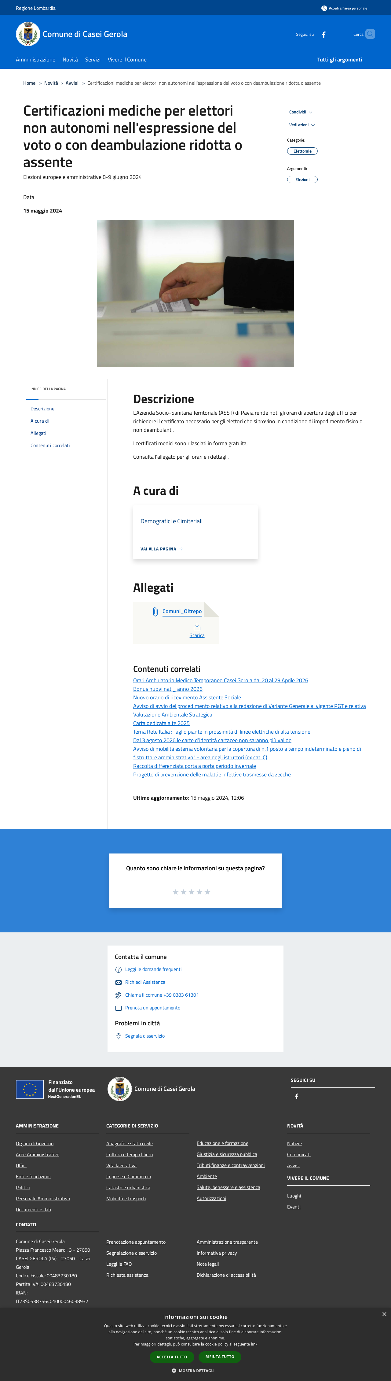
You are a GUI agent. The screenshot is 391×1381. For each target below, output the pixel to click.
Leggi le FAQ (119, 1264)
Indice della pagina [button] (48, 389)
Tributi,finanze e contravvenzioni (231, 1165)
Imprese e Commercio (128, 1176)
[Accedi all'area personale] (344, 8)
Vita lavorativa (121, 1165)
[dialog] (195, 1344)
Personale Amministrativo (43, 1198)
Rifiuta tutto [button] (220, 1356)
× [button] (384, 1314)
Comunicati (299, 1154)
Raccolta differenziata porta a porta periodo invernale (194, 766)
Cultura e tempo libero (129, 1154)
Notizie (294, 1143)
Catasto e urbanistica (128, 1187)
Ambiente (207, 1176)
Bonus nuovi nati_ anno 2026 (168, 689)
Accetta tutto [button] (172, 1357)
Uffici (21, 1165)
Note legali (208, 1264)
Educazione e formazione (222, 1143)
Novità (51, 83)
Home (29, 83)
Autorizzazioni (211, 1198)
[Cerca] (367, 34)
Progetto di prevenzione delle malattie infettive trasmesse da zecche (212, 774)
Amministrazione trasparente (227, 1242)
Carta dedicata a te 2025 (161, 723)
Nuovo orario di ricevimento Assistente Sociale (187, 697)
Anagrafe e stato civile (129, 1143)
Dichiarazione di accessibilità (226, 1275)
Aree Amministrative (37, 1154)
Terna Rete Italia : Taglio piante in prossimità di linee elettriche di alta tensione (221, 732)
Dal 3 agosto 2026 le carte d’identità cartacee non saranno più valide (212, 740)
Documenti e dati (33, 1209)
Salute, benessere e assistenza (228, 1187)
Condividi (301, 112)
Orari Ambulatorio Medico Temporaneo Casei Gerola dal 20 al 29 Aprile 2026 (220, 680)
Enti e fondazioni (33, 1176)
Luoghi (294, 1195)
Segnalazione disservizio (131, 1253)
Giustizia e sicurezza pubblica (227, 1154)
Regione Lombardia (36, 8)
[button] (195, 1371)
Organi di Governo (34, 1143)
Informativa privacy (217, 1253)
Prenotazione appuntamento (136, 1242)
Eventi (294, 1206)
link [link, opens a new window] (254, 1344)
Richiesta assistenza (127, 1275)
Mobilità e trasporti (126, 1198)
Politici (23, 1187)
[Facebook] (313, 34)
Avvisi (72, 83)
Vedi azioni (303, 125)
